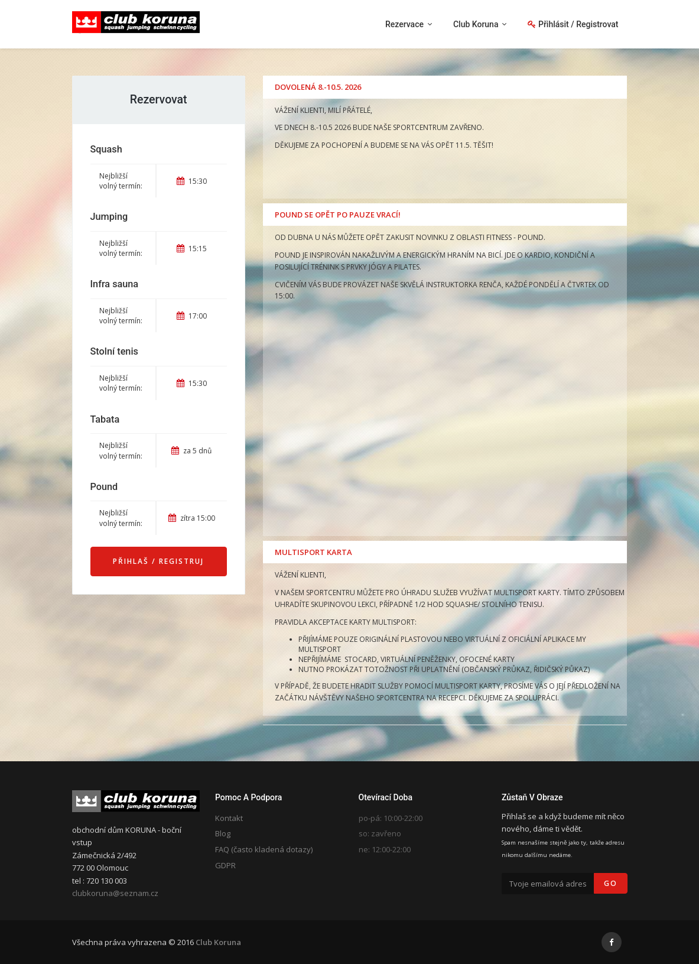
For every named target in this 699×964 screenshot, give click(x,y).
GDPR (225, 865)
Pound (104, 486)
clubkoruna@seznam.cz (115, 893)
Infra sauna (114, 284)
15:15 (192, 249)
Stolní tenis (114, 351)
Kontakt (229, 818)
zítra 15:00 (191, 518)
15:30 (192, 181)
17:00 (192, 316)
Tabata (105, 419)
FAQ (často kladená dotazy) (264, 849)
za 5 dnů (191, 451)
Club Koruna (218, 942)
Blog (222, 833)
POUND (531, 237)
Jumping (109, 216)
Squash (106, 149)
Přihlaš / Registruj (158, 561)
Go (610, 883)
